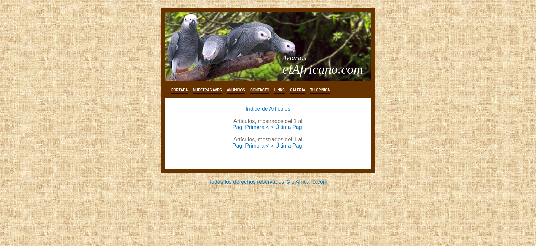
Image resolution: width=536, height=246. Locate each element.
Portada (179, 90)
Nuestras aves (207, 90)
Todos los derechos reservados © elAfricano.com (268, 182)
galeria (297, 90)
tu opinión (320, 90)
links (279, 90)
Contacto (259, 90)
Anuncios (236, 90)
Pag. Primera (249, 127)
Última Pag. (289, 127)
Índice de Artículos (268, 109)
